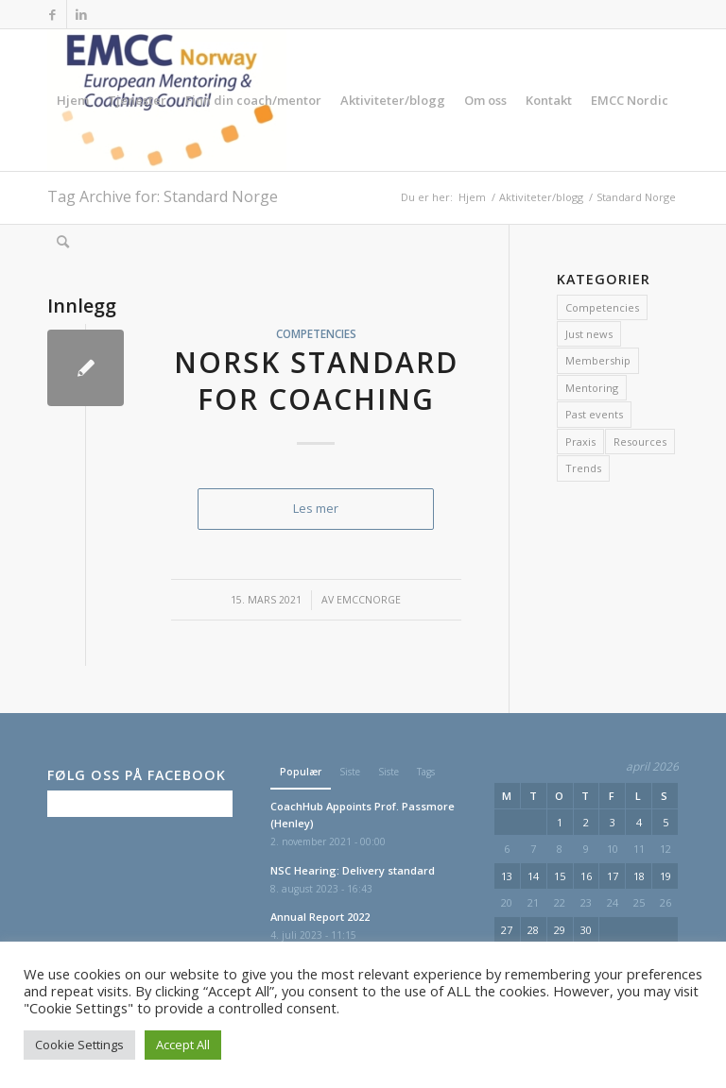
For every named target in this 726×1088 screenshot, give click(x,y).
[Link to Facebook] (52, 14)
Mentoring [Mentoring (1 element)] (591, 388)
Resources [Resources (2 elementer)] (640, 441)
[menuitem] (72, 100)
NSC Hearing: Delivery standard (352, 870)
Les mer (315, 508)
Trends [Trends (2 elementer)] (583, 468)
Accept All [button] (183, 1044)
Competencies (316, 333)
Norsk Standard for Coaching (316, 380)
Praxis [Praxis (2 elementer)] (580, 441)
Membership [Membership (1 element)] (598, 360)
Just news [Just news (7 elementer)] (589, 334)
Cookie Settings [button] (79, 1044)
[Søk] (62, 242)
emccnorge (369, 599)
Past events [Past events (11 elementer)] (594, 414)
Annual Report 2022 (320, 917)
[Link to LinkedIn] (81, 14)
